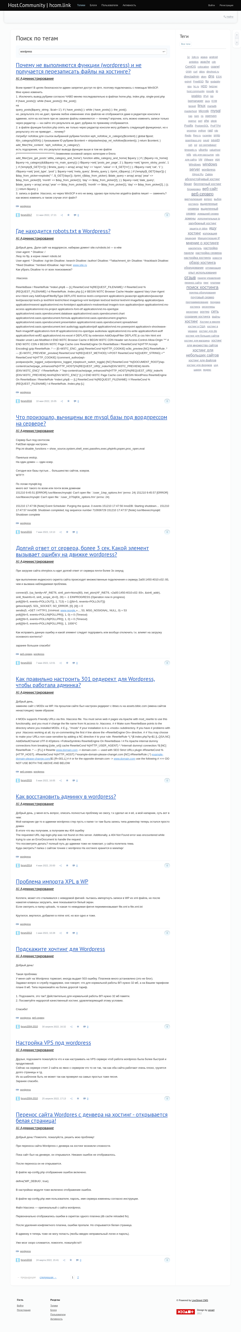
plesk (214, 120)
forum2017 (26, 215)
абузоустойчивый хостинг (202, 179)
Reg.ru (197, 135)
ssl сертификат (207, 145)
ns (202, 116)
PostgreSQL (202, 125)
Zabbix (209, 174)
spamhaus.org (193, 140)
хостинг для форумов (199, 365)
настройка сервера (209, 253)
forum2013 (26, 932)
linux (201, 106)
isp (211, 96)
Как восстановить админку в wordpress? (66, 796)
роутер (204, 311)
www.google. (68, 610)
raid (210, 130)
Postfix (188, 125)
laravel (192, 106)
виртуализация (193, 199)
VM (200, 159)
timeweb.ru (191, 149)
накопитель (195, 248)
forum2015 (26, 532)
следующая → (48, 1277)
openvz (192, 120)
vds (188, 154)
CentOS (190, 66)
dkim (203, 76)
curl (195, 71)
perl (200, 120)
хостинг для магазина (197, 340)
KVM (214, 101)
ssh (190, 145)
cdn (214, 61)
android (213, 57)
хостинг (191, 321)
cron (188, 71)
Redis (188, 135)
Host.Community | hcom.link (39, 5)
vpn (217, 159)
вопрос (208, 199)
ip (217, 91)
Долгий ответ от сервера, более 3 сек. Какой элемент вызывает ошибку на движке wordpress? (82, 551)
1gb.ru (195, 57)
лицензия (190, 238)
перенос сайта (193, 282)
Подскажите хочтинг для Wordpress (60, 948)
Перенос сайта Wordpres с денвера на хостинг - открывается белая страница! (92, 1117)
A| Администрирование (35, 78)
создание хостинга (197, 316)
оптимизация (213, 267)
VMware (208, 159)
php (206, 120)
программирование (197, 302)
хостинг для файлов (202, 360)
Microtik (204, 111)
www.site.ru (80, 265)
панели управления (209, 278)
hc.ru (196, 86)
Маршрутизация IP (209, 238)
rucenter (207, 135)
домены (190, 218)
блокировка (194, 189)
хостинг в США (196, 326)
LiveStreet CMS (200, 1300)
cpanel (215, 66)
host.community (196, 91)
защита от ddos (198, 228)
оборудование (194, 267)
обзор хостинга (202, 263)
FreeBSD (198, 81)
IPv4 (205, 96)
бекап (188, 184)
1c (188, 57)
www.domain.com (67, 750)
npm (196, 116)
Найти (230, 16)
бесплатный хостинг (207, 184)
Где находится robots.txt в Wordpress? (63, 231)
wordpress (25, 206)
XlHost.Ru (197, 174)
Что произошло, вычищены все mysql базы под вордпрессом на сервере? (91, 420)
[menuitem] (81, 5)
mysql (215, 111)
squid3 (215, 140)
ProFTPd (215, 125)
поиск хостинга (202, 287)
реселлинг (192, 311)
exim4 (188, 81)
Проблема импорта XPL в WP (52, 881)
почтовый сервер (202, 297)
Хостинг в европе (210, 321)
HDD (204, 86)
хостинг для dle (208, 331)
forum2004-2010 (29, 1026)
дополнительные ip (208, 218)
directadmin (191, 76)
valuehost (214, 149)
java (207, 101)
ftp (207, 81)
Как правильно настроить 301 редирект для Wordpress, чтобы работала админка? (85, 682)
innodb (210, 91)
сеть (215, 311)
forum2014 (26, 865)
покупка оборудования (202, 292)
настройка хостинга (197, 257)
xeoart (211, 1310)
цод (216, 365)
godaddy (215, 81)
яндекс (207, 369)
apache (205, 61)
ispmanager (195, 101)
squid (206, 140)
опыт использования (202, 272)
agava (204, 57)
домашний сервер (208, 213)
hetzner (213, 86)
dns (211, 76)
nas (190, 116)
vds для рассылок (203, 154)
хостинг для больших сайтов (202, 335)
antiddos (193, 61)
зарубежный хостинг (202, 223)
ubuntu (203, 149)
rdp (216, 130)
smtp (216, 135)
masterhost (190, 111)
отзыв (190, 277)
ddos (202, 71)
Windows (195, 164)
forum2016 (26, 401)
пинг (206, 282)
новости (217, 258)
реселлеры (208, 306)
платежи (215, 282)
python (202, 130)
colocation (203, 66)
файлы (216, 316)
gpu (189, 86)
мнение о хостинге (202, 243)
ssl (195, 145)
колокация (210, 233)
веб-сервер (26, 654)
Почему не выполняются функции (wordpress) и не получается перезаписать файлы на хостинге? (79, 68)
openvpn (211, 116)
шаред (197, 369)
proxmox (192, 130)
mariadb (211, 106)
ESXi (219, 76)
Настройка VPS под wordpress (53, 1042)
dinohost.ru (213, 71)
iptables (196, 96)
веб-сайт (210, 189)
